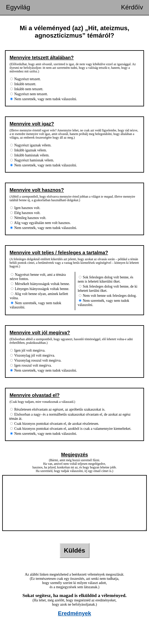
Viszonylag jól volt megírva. (32, 355)
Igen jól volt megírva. (27, 350)
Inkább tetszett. (23, 84)
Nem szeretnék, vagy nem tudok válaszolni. (43, 99)
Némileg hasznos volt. (28, 218)
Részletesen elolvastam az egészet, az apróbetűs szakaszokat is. (57, 409)
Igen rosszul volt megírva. (31, 365)
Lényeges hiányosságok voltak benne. (40, 289)
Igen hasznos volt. (25, 208)
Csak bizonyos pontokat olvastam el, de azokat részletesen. (54, 424)
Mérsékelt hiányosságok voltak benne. (40, 284)
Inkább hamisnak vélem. (29, 155)
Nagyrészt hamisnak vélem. (32, 160)
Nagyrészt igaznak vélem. (30, 145)
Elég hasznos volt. (25, 213)
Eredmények (74, 625)
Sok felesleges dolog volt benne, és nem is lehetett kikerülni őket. (105, 279)
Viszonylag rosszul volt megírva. (35, 360)
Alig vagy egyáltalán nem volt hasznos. (40, 223)
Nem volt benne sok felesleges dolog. (108, 296)
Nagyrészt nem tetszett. (29, 94)
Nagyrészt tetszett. (25, 79)
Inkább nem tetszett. (26, 89)
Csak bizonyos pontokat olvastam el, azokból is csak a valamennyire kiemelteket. (70, 429)
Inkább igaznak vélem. (28, 150)
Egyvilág (18, 7)
